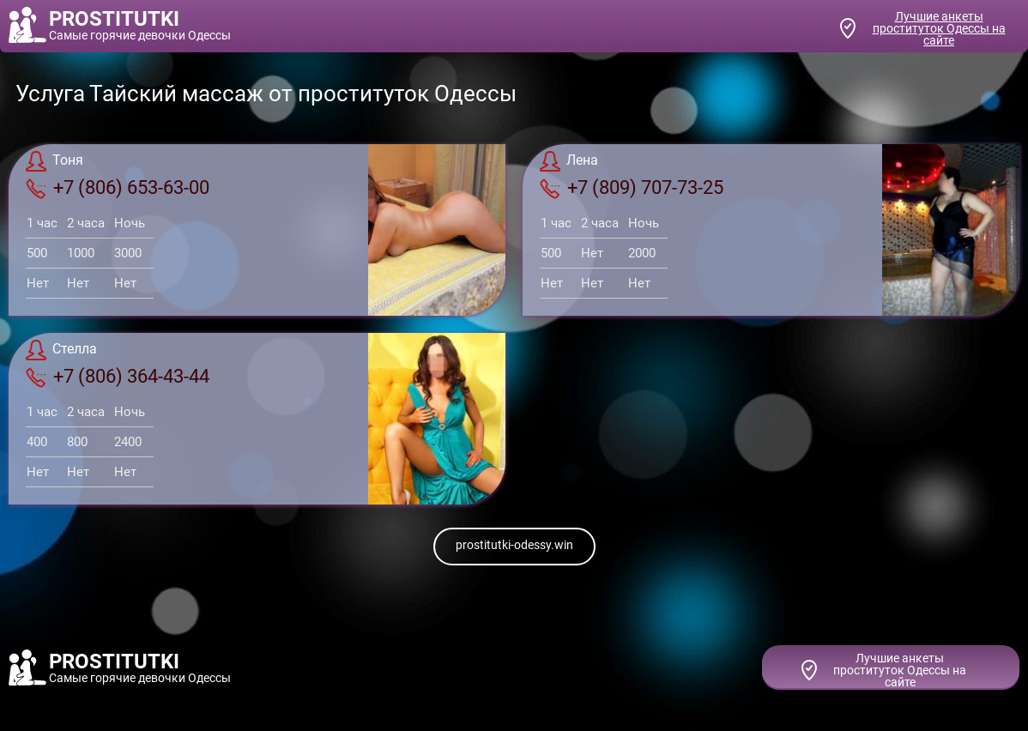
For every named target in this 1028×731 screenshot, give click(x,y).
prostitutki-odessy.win (514, 545)
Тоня (54, 161)
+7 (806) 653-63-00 (117, 188)
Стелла (61, 350)
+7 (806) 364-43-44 (117, 377)
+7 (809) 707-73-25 (631, 188)
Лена (569, 161)
